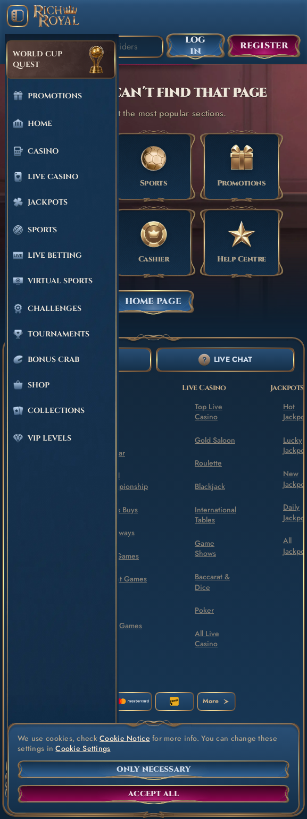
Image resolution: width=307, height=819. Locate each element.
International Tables (215, 515)
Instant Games (123, 578)
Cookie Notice (124, 738)
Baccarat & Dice (212, 582)
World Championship (124, 481)
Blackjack (210, 486)
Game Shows (205, 548)
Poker (204, 610)
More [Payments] (216, 701)
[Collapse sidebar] (17, 16)
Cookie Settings (82, 749)
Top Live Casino (208, 412)
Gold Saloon (215, 440)
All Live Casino (207, 638)
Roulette (208, 463)
